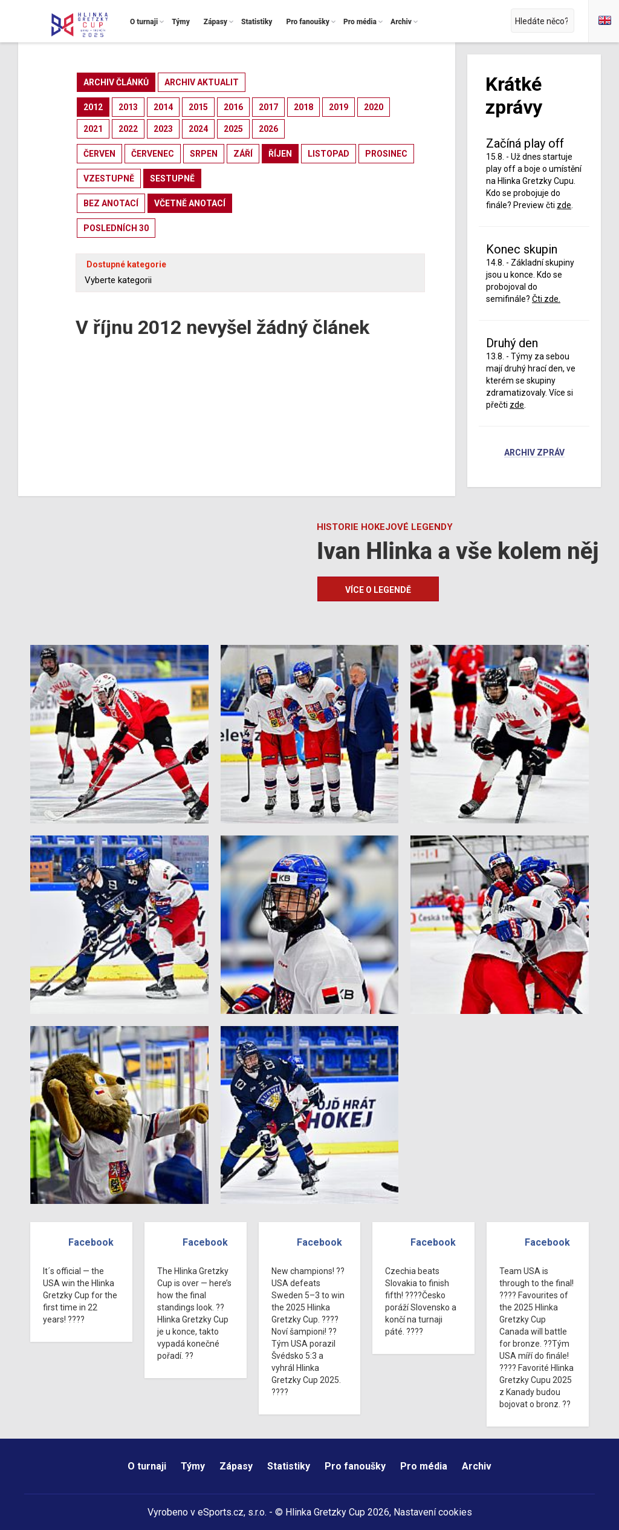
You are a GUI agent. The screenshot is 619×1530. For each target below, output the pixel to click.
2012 (93, 107)
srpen (204, 154)
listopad (328, 154)
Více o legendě (378, 590)
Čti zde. (546, 299)
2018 (303, 107)
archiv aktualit (201, 82)
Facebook (91, 1242)
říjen (280, 154)
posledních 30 (116, 228)
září (243, 154)
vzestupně (108, 178)
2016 (233, 107)
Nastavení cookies (433, 1512)
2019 (338, 107)
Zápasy (236, 1466)
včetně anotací (189, 203)
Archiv (476, 1466)
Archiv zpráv (534, 453)
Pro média (423, 1466)
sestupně (172, 178)
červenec (152, 154)
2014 (163, 107)
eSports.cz (221, 1512)
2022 (128, 129)
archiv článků (116, 82)
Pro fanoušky (355, 1466)
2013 (128, 107)
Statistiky (288, 1466)
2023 (163, 129)
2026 (268, 129)
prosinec (386, 154)
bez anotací (110, 203)
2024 (198, 129)
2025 (233, 129)
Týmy (193, 1466)
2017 (268, 107)
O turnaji (147, 1466)
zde (564, 205)
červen (99, 154)
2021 (93, 129)
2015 (198, 107)
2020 (373, 107)
